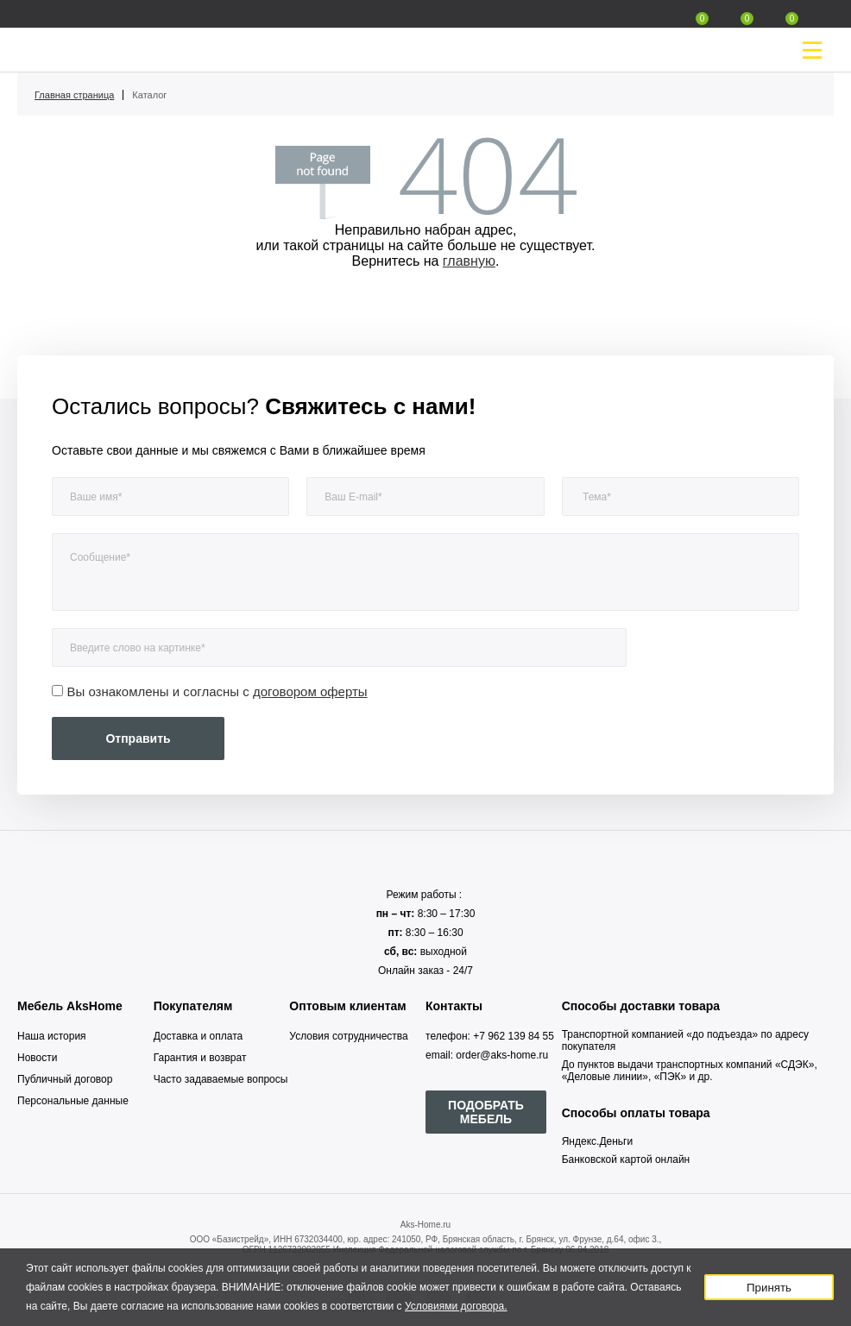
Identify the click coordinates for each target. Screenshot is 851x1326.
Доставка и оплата (198, 1036)
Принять (769, 1287)
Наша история (51, 1036)
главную (469, 261)
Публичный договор (64, 1079)
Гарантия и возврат (200, 1058)
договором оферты (310, 691)
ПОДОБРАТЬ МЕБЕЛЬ (486, 1112)
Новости (37, 1058)
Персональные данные (73, 1101)
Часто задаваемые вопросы (221, 1079)
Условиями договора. (456, 1306)
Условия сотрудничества (348, 1036)
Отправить (137, 738)
